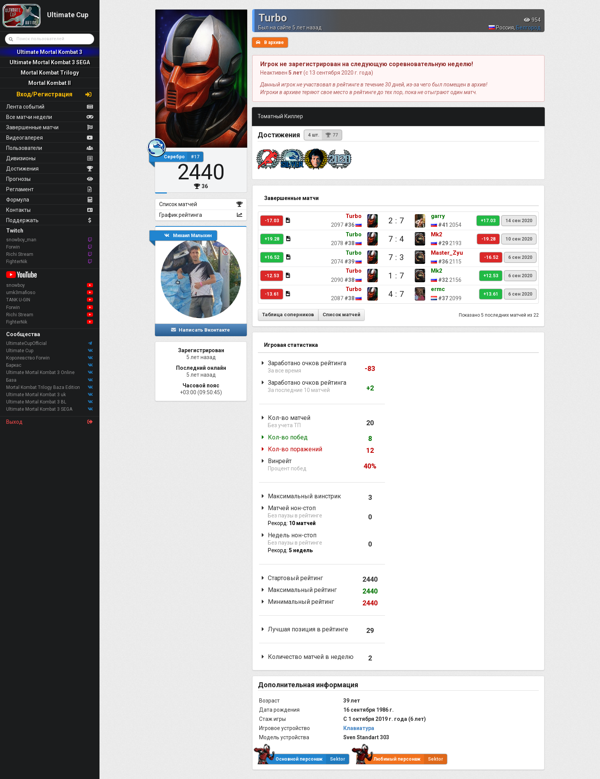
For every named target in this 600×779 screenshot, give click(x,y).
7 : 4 (396, 239)
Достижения (49, 169)
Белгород (528, 27)
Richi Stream (49, 254)
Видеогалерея (49, 138)
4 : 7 (396, 294)
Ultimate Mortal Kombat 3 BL (49, 402)
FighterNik (49, 261)
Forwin (49, 247)
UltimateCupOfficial (49, 343)
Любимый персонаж (402, 759)
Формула (49, 200)
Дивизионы (49, 158)
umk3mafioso (49, 292)
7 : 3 (396, 257)
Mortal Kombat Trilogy (50, 73)
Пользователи (49, 148)
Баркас (49, 365)
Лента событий (49, 107)
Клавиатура (358, 728)
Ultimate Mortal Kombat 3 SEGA (50, 62)
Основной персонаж (304, 759)
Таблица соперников (288, 314)
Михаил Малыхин (188, 235)
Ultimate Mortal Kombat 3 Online (49, 372)
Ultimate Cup (49, 350)
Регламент (49, 189)
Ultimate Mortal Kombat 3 (49, 52)
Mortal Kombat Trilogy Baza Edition (49, 387)
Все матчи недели (49, 117)
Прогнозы (49, 179)
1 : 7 (396, 275)
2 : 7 (396, 220)
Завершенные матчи (49, 127)
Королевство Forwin (49, 358)
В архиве (270, 42)
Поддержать (49, 220)
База (49, 380)
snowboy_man (49, 239)
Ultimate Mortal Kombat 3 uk (49, 394)
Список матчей (201, 204)
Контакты (49, 210)
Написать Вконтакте (200, 330)
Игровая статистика (291, 345)
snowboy (49, 285)
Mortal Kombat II (49, 83)
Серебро (183, 157)
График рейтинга (201, 215)
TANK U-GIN (49, 299)
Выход (49, 422)
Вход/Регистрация (54, 94)
